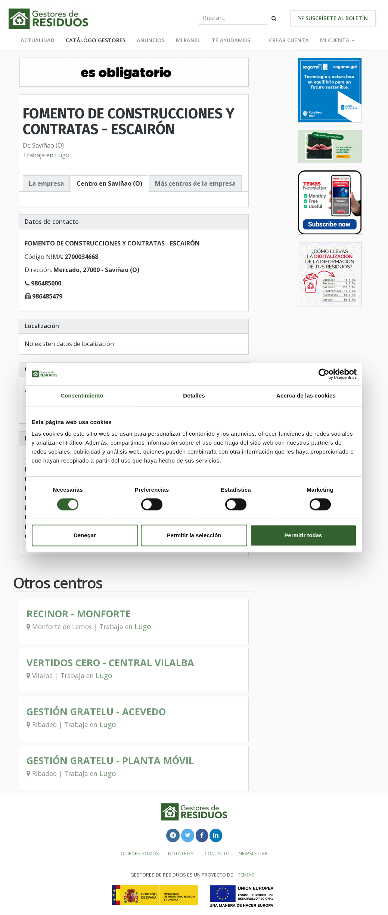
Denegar (85, 535)
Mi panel (188, 40)
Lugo (62, 155)
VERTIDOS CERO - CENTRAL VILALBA (110, 662)
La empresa (46, 183)
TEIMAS (246, 874)
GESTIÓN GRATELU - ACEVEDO (96, 711)
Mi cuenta (337, 40)
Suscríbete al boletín (333, 18)
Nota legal (182, 853)
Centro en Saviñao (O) (109, 183)
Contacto (217, 853)
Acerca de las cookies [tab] (306, 395)
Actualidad (38, 40)
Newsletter (253, 853)
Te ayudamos (231, 40)
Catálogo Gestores (95, 40)
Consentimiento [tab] (81, 395)
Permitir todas (303, 535)
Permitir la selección (194, 535)
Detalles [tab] (194, 395)
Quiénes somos (140, 853)
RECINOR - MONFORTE (79, 613)
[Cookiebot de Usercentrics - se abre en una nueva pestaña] (324, 374)
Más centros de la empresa (195, 183)
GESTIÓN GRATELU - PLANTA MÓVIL (110, 760)
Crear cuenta (289, 40)
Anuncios (151, 40)
